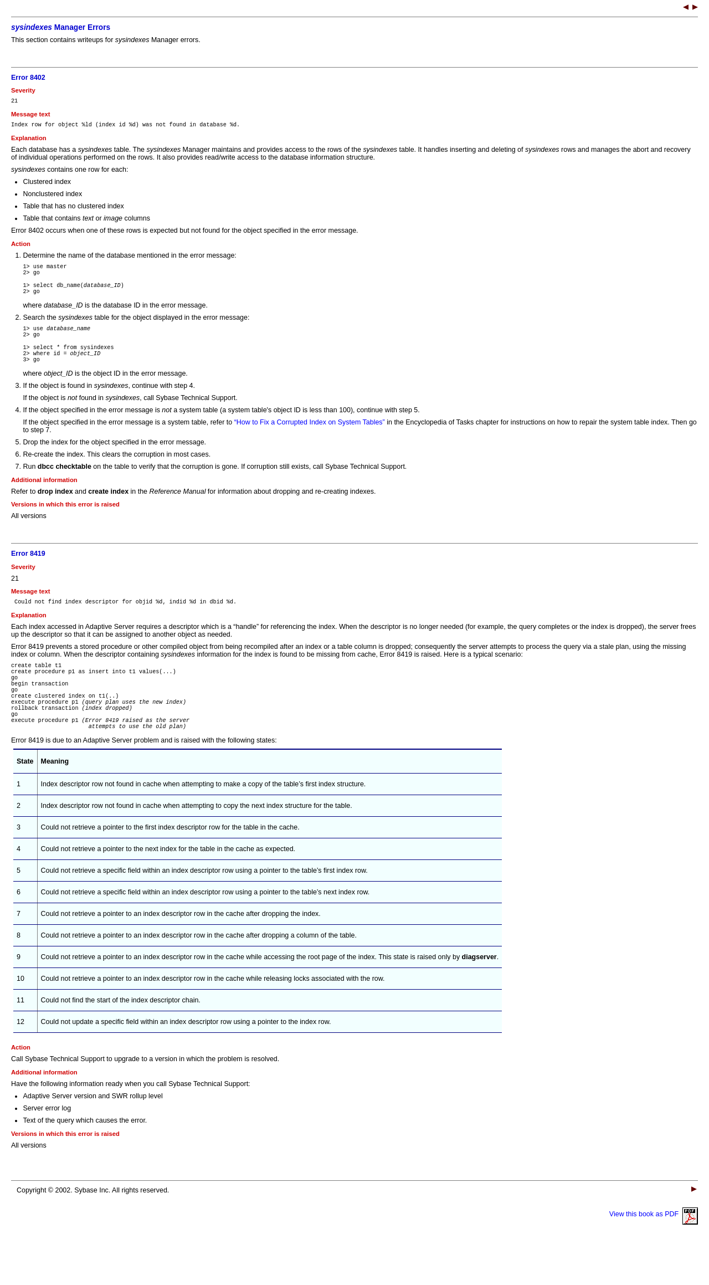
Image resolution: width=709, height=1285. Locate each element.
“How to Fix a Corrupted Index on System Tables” (309, 440)
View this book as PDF (653, 1252)
